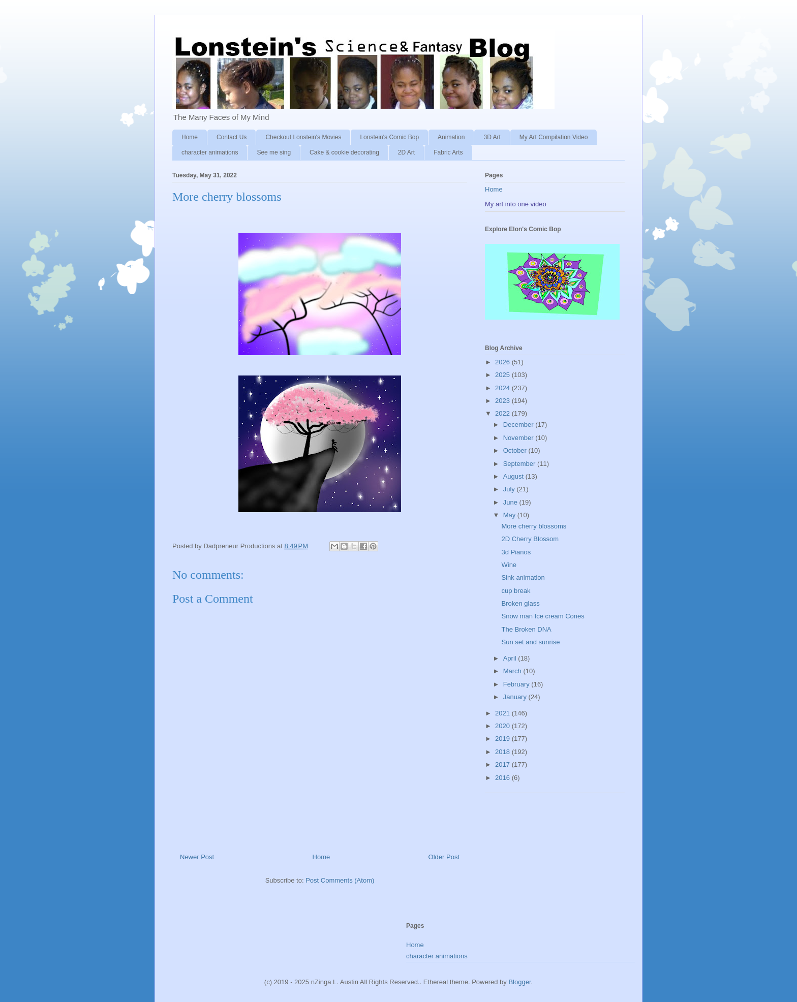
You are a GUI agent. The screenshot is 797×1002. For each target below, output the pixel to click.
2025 (503, 375)
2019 (503, 738)
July (510, 489)
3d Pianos (516, 552)
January (516, 697)
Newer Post (197, 857)
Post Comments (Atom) (339, 880)
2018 (503, 752)
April (510, 658)
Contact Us (232, 137)
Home (189, 137)
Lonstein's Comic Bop (389, 137)
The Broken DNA (526, 629)
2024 (503, 388)
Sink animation (522, 577)
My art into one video (515, 204)
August (514, 476)
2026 (503, 362)
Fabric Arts (448, 152)
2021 (503, 713)
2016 (503, 777)
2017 (503, 764)
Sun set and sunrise (530, 642)
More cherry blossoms (533, 526)
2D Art (406, 152)
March (513, 671)
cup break (515, 590)
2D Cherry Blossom (530, 539)
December (519, 424)
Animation (451, 137)
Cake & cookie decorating (344, 152)
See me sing (274, 152)
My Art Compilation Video (553, 137)
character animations (209, 152)
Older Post (443, 857)
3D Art (491, 137)
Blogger (519, 982)
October (516, 450)
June (511, 502)
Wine (508, 565)
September (520, 463)
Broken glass (520, 603)
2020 (503, 726)
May (510, 515)
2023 (503, 400)
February (517, 684)
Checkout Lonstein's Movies (303, 137)
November (519, 438)
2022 (503, 413)
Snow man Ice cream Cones (542, 616)
